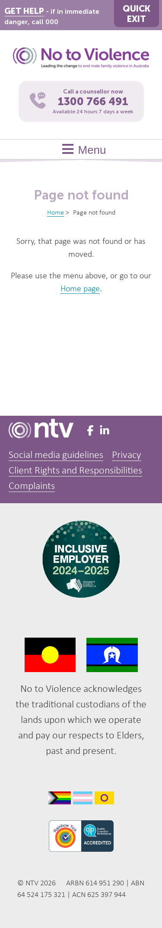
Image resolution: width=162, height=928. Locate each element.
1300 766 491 (93, 101)
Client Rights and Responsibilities (75, 471)
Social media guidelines (56, 455)
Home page (80, 289)
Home (55, 212)
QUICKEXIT (136, 13)
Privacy (126, 455)
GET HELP (24, 11)
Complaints (32, 486)
